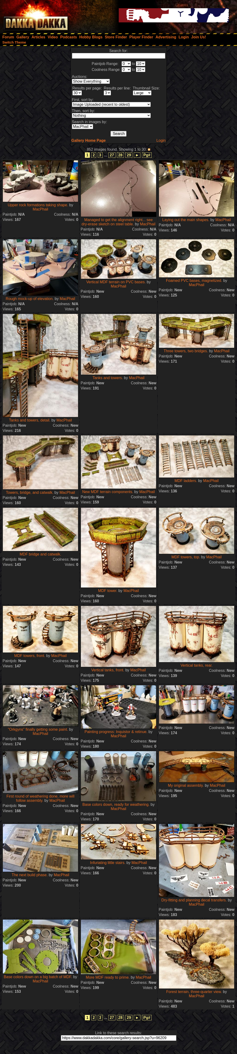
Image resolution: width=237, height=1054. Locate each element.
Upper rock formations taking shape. (38, 205)
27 (112, 155)
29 (129, 155)
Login (161, 140)
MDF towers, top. (185, 557)
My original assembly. (186, 785)
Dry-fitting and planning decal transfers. (194, 900)
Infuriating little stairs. (107, 863)
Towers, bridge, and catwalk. (29, 493)
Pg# (146, 155)
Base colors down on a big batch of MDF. (38, 977)
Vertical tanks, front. (107, 670)
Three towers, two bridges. (186, 351)
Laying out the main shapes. (185, 220)
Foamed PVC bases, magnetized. (194, 281)
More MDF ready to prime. (108, 977)
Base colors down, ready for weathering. (116, 805)
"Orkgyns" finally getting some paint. (38, 729)
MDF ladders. (185, 481)
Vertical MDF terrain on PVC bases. (116, 282)
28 (120, 155)
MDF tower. (107, 591)
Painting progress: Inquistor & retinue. (115, 732)
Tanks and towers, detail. (29, 420)
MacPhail (40, 209)
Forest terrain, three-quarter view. (194, 992)
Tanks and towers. (108, 378)
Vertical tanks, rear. (197, 665)
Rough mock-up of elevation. (30, 299)
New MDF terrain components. (107, 492)
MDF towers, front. (29, 656)
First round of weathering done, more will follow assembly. (40, 798)
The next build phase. (30, 875)
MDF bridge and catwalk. (40, 554)
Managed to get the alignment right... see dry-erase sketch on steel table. (117, 222)
